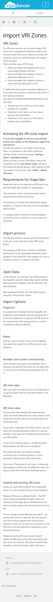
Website (28, 596)
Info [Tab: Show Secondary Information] (13, 13)
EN (35, 596)
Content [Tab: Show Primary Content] (39, 13)
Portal (19, 596)
